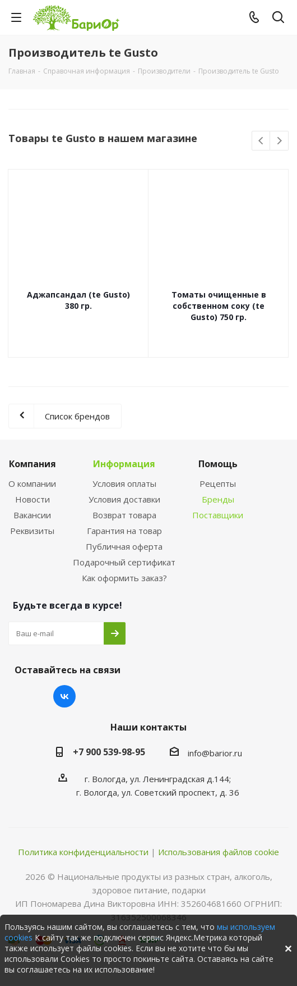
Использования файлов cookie (218, 851)
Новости (32, 499)
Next (279, 141)
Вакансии (32, 515)
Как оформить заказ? (124, 577)
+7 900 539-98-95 (109, 752)
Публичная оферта (124, 546)
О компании (32, 483)
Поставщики (217, 515)
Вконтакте (64, 696)
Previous (261, 141)
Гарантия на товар (124, 530)
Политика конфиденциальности (83, 851)
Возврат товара (124, 515)
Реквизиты (32, 530)
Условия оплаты (124, 483)
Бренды (218, 499)
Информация (124, 464)
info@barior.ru (215, 753)
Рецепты (217, 483)
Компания (32, 464)
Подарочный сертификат (124, 562)
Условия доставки (124, 499)
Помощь (218, 464)
